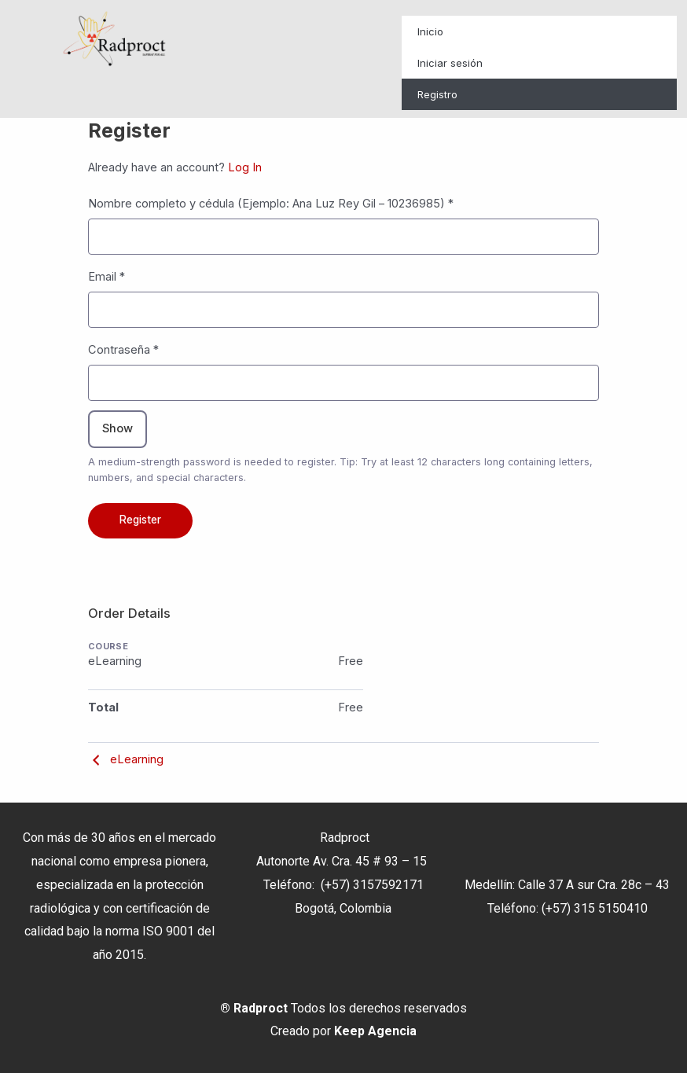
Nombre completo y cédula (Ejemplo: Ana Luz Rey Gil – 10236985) (271, 204)
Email (106, 277)
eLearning (125, 759)
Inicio (430, 31)
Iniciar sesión (450, 63)
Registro (437, 94)
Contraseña (123, 350)
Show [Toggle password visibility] (117, 428)
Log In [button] (245, 167)
